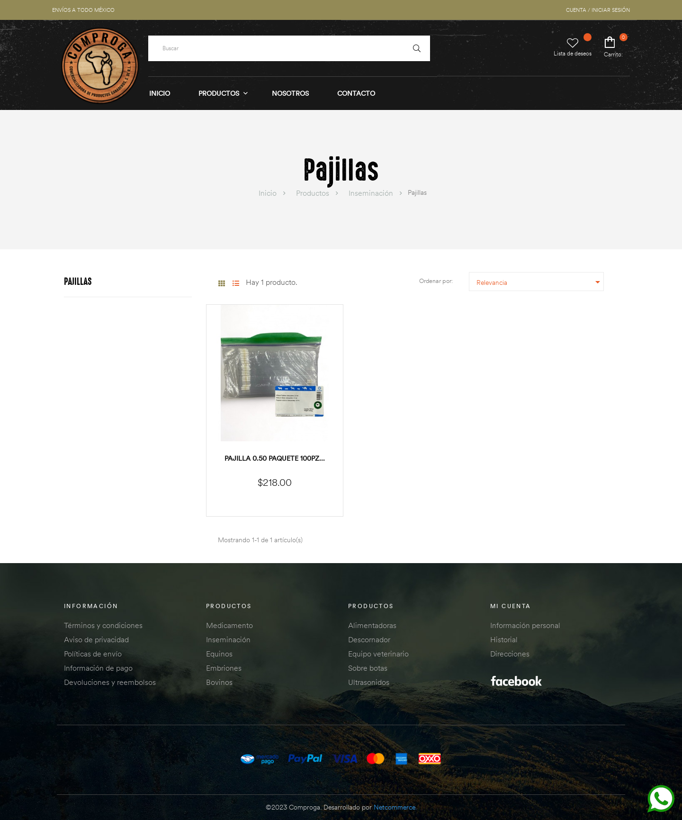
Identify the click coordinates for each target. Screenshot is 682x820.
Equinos (219, 653)
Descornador (369, 639)
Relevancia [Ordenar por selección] (539, 282)
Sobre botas (367, 668)
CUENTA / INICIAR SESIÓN (598, 10)
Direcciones (509, 653)
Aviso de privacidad (96, 639)
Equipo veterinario (378, 653)
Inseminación (228, 639)
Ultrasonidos (368, 682)
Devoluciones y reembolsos (110, 682)
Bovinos (219, 682)
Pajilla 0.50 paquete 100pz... (274, 458)
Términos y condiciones (103, 625)
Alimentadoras (372, 625)
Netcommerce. (395, 807)
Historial (504, 639)
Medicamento (229, 625)
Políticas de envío (93, 653)
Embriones (224, 668)
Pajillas (78, 282)
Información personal (525, 625)
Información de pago (98, 668)
